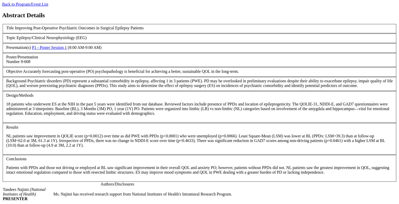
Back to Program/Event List (25, 4)
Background (16, 81)
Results (12, 127)
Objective (14, 71)
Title (10, 28)
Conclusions (16, 159)
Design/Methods (20, 95)
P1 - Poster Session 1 (49, 47)
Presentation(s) (18, 47)
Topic (10, 38)
